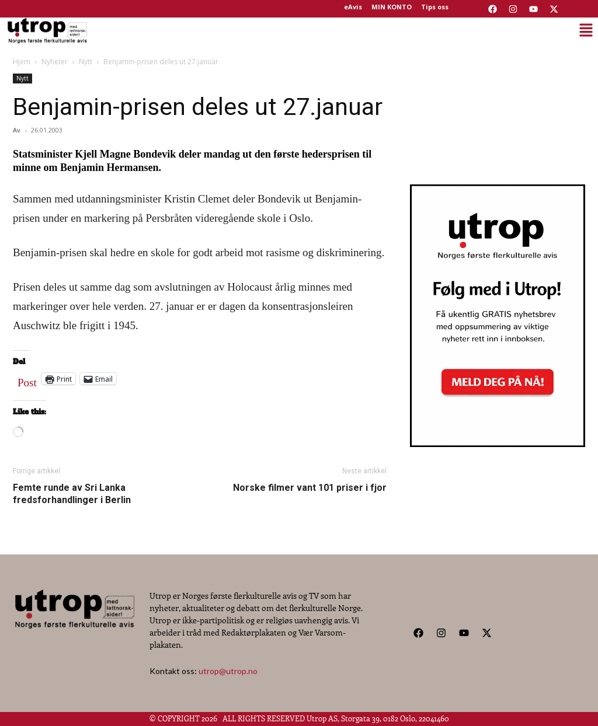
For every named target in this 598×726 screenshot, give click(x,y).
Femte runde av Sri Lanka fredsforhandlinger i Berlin (72, 493)
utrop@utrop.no (228, 671)
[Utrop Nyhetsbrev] (497, 443)
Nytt (85, 62)
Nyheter (54, 62)
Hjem (21, 62)
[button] (344, 30)
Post (27, 379)
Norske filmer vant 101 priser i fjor (310, 487)
